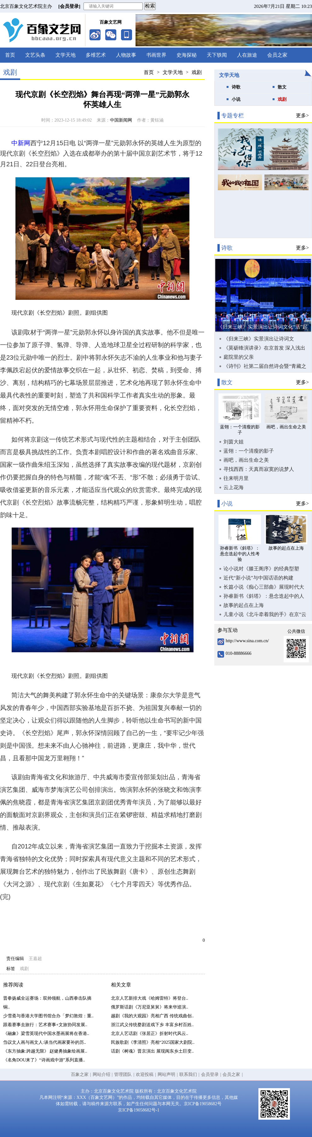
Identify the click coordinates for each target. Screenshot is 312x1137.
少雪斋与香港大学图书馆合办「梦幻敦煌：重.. (48, 1016)
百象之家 (80, 1074)
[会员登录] (69, 6)
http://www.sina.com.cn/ (247, 640)
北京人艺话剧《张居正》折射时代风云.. (149, 1033)
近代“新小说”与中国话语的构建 (258, 577)
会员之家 (277, 55)
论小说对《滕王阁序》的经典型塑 (261, 568)
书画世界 (156, 55)
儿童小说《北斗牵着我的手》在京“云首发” (264, 614)
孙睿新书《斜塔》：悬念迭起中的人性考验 (263, 596)
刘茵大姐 (233, 441)
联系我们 (188, 1074)
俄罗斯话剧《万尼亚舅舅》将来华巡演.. (149, 1007)
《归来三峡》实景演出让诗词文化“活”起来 (258, 339)
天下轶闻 (217, 55)
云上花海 (233, 487)
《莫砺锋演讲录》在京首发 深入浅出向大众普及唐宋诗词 (264, 348)
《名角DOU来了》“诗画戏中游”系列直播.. (44, 1060)
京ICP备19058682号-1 (138, 1110)
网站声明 (166, 1074)
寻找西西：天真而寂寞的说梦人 (258, 469)
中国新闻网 (121, 120)
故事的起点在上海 (243, 605)
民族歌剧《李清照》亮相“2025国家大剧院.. (152, 1042)
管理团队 (123, 1074)
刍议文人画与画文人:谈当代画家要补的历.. (44, 1042)
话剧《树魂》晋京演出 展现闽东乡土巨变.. (152, 1051)
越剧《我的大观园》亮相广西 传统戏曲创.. (152, 1016)
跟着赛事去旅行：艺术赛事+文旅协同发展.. (45, 1024)
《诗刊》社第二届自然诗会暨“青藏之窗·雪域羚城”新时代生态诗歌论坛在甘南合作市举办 (265, 366)
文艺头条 (35, 55)
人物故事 (126, 55)
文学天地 (65, 55)
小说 (236, 99)
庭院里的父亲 (238, 357)
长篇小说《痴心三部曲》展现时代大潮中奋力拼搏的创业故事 (263, 587)
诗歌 (236, 87)
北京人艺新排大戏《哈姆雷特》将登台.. (149, 998)
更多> (302, 115)
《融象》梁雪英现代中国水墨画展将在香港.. (46, 1033)
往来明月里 (236, 478)
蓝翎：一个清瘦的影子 (248, 451)
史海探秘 (186, 55)
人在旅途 (247, 55)
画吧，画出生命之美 (246, 460)
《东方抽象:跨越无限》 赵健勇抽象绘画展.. (45, 1051)
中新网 (20, 143)
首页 (10, 55)
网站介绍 (101, 1074)
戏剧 (197, 72)
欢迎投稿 (144, 1074)
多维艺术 (96, 55)
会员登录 (210, 1074)
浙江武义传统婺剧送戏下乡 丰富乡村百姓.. (152, 1024)
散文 (282, 87)
